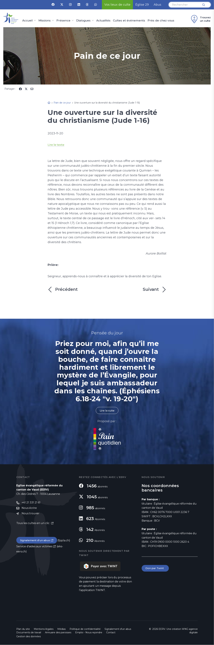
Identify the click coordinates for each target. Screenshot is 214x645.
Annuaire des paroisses (58, 632)
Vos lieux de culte (117, 4)
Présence (63, 20)
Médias (61, 629)
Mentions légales (43, 629)
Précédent (63, 289)
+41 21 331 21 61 (31, 502)
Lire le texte (56, 145)
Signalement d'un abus (35, 541)
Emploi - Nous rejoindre (88, 632)
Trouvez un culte (200, 19)
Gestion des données (28, 636)
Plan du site (23, 629)
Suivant (154, 289)
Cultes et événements (129, 20)
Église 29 (142, 4)
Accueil (27, 20)
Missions (44, 20)
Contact (110, 632)
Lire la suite (107, 410)
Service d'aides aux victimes (34, 547)
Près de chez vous (161, 20)
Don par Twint (155, 568)
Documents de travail (28, 632)
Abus (157, 4)
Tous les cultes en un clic (33, 523)
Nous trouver (30, 514)
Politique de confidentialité (85, 629)
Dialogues (83, 20)
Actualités (103, 20)
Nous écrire (29, 508)
